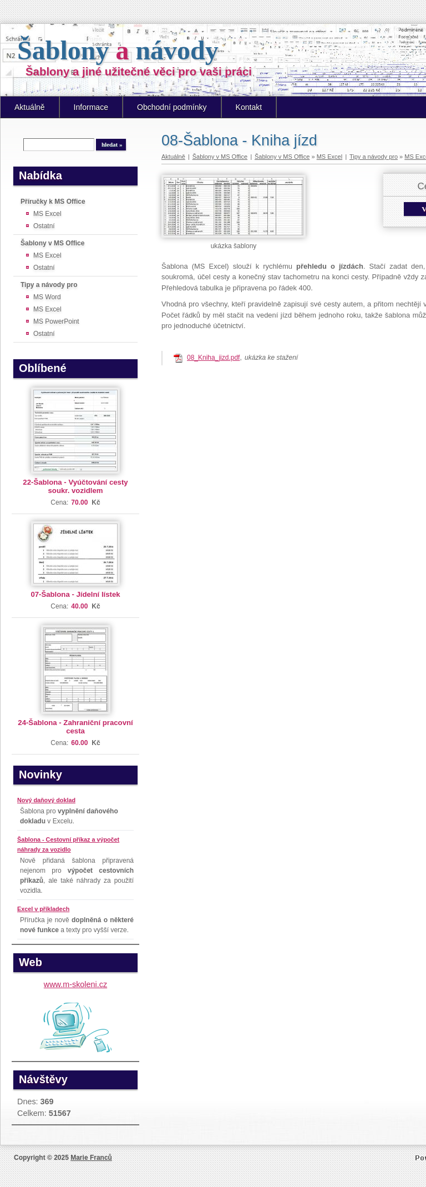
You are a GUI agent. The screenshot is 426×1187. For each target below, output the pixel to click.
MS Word (47, 297)
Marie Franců (91, 1157)
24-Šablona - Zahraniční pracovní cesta (75, 726)
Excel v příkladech (43, 909)
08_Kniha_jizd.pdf (213, 357)
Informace (91, 107)
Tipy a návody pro (49, 285)
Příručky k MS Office (53, 201)
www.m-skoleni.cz (75, 984)
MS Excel (47, 214)
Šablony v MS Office (52, 243)
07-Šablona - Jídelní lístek (75, 594)
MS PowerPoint (56, 321)
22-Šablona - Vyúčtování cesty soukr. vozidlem (75, 486)
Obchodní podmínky (172, 107)
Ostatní (44, 226)
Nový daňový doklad (46, 800)
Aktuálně (29, 107)
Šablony (118, 50)
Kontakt (249, 107)
